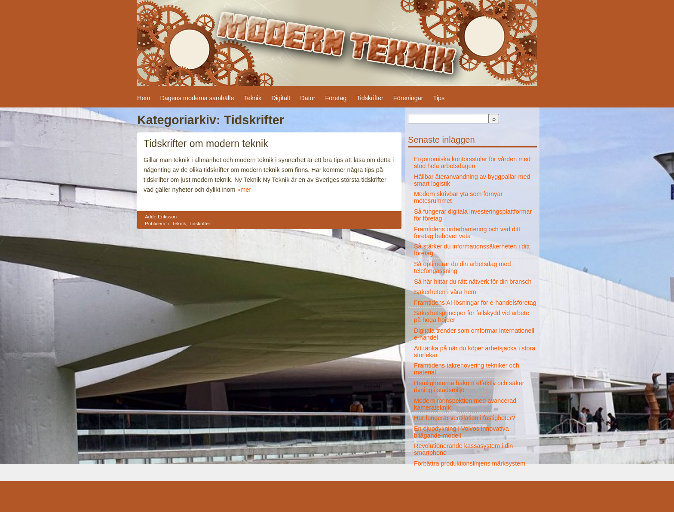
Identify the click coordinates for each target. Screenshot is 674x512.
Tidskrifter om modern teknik (206, 143)
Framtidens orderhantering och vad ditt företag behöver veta (467, 232)
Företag (336, 98)
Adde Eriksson (161, 216)
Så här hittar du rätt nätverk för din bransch (473, 281)
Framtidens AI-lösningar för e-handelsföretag (475, 302)
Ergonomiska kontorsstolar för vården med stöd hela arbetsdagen (472, 162)
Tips (438, 98)
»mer (244, 189)
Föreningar (408, 98)
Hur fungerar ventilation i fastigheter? (464, 417)
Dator (307, 98)
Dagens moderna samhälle (197, 98)
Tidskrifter (369, 98)
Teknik (252, 98)
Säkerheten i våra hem (445, 291)
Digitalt (280, 98)
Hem (143, 98)
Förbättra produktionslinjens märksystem (469, 463)
